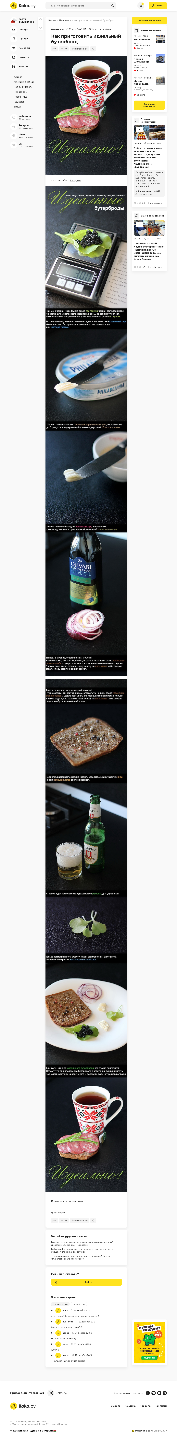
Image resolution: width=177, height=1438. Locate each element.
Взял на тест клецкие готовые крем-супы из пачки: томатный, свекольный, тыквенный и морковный (82, 1243)
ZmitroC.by (159, 1431)
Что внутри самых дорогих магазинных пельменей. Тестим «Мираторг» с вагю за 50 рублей (80, 1257)
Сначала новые (60, 1304)
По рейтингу (78, 1304)
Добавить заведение (146, 20)
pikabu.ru (77, 1201)
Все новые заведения (149, 105)
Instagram (75, 180)
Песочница (57, 29)
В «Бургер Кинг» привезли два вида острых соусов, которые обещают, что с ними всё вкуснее (82, 1250)
